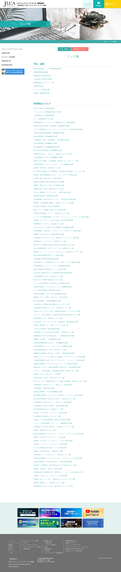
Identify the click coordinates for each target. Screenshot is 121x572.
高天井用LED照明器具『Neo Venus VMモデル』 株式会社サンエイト (54, 398)
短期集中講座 (13, 53)
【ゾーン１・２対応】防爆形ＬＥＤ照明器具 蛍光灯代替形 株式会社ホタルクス (56, 314)
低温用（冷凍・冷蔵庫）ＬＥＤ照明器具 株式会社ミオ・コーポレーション (55, 161)
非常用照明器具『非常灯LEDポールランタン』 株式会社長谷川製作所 (54, 199)
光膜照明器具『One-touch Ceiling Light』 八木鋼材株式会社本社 (53, 335)
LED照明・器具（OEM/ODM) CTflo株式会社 (47, 178)
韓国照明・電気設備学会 (40, 93)
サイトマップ (11, 550)
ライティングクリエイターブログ (73, 544)
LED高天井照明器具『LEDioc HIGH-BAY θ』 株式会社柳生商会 (52, 461)
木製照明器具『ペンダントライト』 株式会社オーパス (49, 241)
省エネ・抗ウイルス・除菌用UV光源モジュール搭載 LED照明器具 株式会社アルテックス (59, 381)
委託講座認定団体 (13, 65)
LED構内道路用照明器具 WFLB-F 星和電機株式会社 (50, 342)
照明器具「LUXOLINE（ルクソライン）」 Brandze (49, 437)
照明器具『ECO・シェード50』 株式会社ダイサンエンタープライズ (53, 479)
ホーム (105, 41)
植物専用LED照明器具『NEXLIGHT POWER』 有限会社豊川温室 (53, 353)
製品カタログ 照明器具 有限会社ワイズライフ (47, 279)
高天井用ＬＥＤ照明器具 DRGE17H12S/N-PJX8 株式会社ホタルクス (53, 245)
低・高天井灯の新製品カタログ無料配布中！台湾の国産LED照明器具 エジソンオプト (58, 171)
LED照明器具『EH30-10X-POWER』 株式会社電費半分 (50, 405)
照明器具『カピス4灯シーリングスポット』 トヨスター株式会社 (52, 440)
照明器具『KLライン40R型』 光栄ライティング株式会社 (50, 297)
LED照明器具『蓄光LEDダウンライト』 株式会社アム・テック (51, 307)
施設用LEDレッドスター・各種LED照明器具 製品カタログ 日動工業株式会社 (56, 367)
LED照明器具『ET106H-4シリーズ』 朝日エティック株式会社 (52, 384)
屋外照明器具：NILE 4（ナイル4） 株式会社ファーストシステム (52, 486)
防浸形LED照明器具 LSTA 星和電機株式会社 (47, 391)
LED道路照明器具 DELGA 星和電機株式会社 (47, 157)
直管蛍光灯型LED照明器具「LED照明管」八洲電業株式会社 (51, 126)
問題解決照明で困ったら (71, 540)
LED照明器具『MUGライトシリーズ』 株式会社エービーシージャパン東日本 (55, 237)
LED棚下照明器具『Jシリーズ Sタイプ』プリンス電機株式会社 (52, 346)
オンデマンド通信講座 (13, 57)
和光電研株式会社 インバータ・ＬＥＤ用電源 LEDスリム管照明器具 (53, 122)
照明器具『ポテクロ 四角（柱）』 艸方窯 (46, 374)
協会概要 (10, 544)
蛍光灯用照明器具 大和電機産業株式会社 (46, 147)
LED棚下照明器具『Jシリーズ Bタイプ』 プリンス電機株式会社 (52, 287)
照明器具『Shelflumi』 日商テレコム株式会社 (47, 468)
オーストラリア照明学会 (40, 89)
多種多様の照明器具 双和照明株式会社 (45, 196)
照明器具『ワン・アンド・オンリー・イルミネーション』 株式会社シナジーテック (57, 252)
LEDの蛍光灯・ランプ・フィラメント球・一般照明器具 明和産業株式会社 (55, 321)
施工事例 (47, 550)
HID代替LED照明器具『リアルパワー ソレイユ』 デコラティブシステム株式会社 (57, 458)
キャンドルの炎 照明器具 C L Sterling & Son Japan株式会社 (50, 283)
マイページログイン (111, 5)
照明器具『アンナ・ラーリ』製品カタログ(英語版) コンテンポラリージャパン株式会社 (59, 356)
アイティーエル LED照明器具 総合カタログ (46, 112)
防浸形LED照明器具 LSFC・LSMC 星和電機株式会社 (49, 293)
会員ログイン (11, 548)
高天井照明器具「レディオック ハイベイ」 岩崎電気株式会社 (51, 265)
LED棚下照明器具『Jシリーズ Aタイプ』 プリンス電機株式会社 (53, 164)
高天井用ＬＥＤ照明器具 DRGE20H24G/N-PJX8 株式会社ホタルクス (54, 465)
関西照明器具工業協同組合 (41, 75)
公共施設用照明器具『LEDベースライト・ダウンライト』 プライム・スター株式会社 (58, 360)
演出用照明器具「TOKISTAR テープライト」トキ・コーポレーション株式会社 (56, 231)
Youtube (46, 546)
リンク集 (10, 552)
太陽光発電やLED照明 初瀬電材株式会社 (45, 259)
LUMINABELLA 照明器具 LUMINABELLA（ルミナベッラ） (51, 304)
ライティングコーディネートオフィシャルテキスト (77, 546)
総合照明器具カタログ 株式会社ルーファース (47, 318)
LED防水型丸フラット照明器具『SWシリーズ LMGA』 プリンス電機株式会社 (56, 262)
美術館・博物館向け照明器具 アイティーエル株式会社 (49, 269)
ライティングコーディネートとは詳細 (32, 546)
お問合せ (98, 4)
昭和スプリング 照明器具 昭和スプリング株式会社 (49, 210)
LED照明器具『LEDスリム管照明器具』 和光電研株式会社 (51, 140)
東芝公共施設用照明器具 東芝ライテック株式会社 (48, 255)
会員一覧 (25, 542)
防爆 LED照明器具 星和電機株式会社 (44, 136)
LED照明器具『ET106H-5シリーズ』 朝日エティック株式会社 (52, 402)
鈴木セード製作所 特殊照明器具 (43, 108)
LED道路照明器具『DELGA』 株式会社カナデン (47, 276)
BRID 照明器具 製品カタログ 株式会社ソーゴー (47, 409)
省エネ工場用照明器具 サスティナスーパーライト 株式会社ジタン (53, 248)
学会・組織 (63, 49)
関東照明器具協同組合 (40, 72)
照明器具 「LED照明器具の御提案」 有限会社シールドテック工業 (53, 203)
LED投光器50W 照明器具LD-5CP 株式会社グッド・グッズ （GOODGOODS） (57, 472)
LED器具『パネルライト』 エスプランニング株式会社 (49, 475)
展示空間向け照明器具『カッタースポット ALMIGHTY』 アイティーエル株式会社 (57, 395)
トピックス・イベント (13, 542)
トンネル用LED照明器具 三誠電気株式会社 (46, 290)
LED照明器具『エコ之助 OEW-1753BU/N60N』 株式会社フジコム (53, 332)
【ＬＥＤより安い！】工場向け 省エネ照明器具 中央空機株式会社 (53, 227)
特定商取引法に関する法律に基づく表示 (75, 548)
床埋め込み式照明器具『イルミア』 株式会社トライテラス (51, 213)
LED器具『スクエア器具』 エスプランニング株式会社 (49, 412)
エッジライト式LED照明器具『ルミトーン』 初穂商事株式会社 (52, 423)
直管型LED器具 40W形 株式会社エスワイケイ (47, 189)
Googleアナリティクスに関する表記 (74, 550)
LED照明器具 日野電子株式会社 (43, 388)
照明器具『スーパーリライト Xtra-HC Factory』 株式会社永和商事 (52, 220)
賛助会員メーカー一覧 (71, 542)
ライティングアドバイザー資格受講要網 (53, 552)
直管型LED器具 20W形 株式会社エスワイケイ (48, 377)
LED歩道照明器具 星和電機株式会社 (44, 143)
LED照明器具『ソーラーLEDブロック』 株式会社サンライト (51, 454)
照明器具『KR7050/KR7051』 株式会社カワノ (47, 451)
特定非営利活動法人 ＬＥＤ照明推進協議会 (46, 68)
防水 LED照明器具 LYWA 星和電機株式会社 (46, 300)
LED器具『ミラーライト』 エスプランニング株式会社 (49, 444)
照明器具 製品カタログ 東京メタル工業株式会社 (48, 185)
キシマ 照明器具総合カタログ (42, 119)
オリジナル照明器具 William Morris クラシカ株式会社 (49, 447)
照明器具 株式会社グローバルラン (44, 430)
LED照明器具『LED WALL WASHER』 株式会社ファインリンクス (53, 426)
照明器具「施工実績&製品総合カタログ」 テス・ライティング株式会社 (54, 175)
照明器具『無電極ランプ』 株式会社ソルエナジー (48, 482)
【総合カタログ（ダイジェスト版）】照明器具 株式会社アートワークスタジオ (56, 311)
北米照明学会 (37, 86)
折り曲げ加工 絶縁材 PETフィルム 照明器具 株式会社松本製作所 (52, 272)
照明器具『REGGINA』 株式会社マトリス (46, 168)
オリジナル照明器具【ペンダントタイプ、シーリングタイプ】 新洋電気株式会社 (57, 129)
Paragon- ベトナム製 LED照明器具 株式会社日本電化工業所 (51, 419)
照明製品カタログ (79, 49)
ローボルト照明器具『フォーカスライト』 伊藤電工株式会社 (51, 192)
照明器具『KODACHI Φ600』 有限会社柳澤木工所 (48, 234)
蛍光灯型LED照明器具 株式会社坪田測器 (46, 206)
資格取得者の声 (13, 61)
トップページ (11, 540)
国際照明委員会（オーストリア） (43, 82)
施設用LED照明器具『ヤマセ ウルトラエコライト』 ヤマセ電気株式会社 (55, 363)
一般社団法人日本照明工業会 (42, 79)
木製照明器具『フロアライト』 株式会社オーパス (48, 224)
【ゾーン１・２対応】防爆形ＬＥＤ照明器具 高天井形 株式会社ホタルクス (55, 370)
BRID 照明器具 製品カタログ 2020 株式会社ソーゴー (49, 349)
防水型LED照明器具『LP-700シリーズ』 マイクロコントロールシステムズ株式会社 (58, 433)
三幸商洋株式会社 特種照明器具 (43, 115)
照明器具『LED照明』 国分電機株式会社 (46, 339)
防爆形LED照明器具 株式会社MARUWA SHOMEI (48, 182)
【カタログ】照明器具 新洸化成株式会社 (46, 328)
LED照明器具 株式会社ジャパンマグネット (46, 416)
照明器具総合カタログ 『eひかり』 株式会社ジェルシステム (52, 154)
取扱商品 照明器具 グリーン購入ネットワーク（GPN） (50, 325)
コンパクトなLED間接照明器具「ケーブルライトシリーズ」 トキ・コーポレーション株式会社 (60, 217)
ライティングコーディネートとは (13, 49)
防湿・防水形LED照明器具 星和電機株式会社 (47, 150)
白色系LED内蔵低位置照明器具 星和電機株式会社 (48, 133)
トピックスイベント (88, 4)
